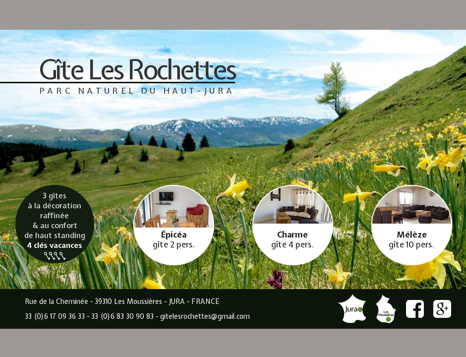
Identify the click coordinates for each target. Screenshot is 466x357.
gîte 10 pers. (411, 239)
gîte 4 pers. (292, 239)
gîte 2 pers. (174, 239)
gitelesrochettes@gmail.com (205, 316)
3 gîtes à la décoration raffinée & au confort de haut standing (54, 225)
